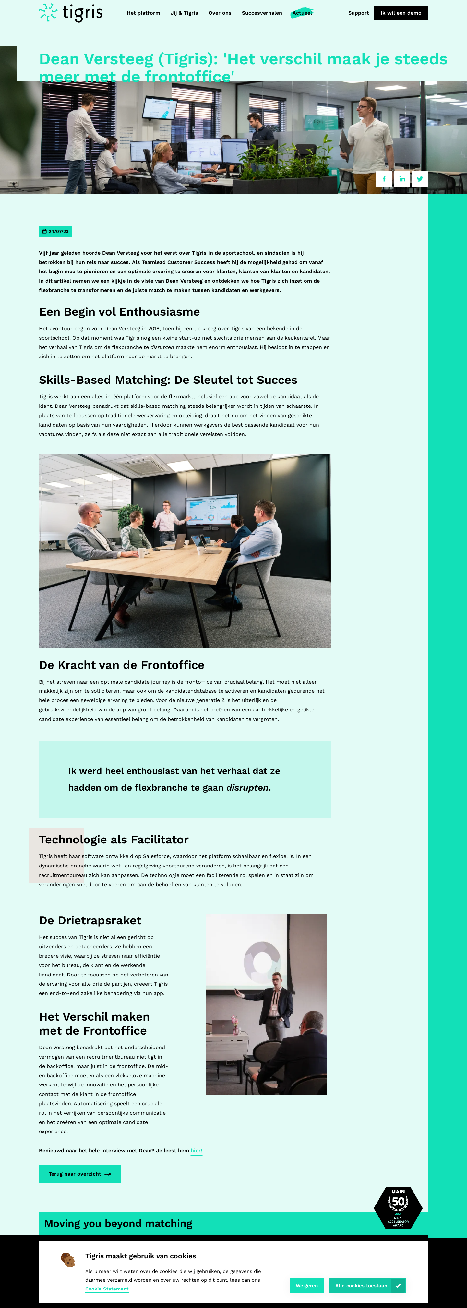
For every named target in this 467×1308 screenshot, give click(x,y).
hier (196, 1151)
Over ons (220, 13)
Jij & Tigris (184, 13)
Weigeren (307, 1286)
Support (358, 13)
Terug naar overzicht (75, 1174)
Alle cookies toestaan (361, 1286)
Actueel (302, 13)
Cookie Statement (106, 1289)
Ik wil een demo (401, 13)
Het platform (143, 13)
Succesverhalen (262, 13)
